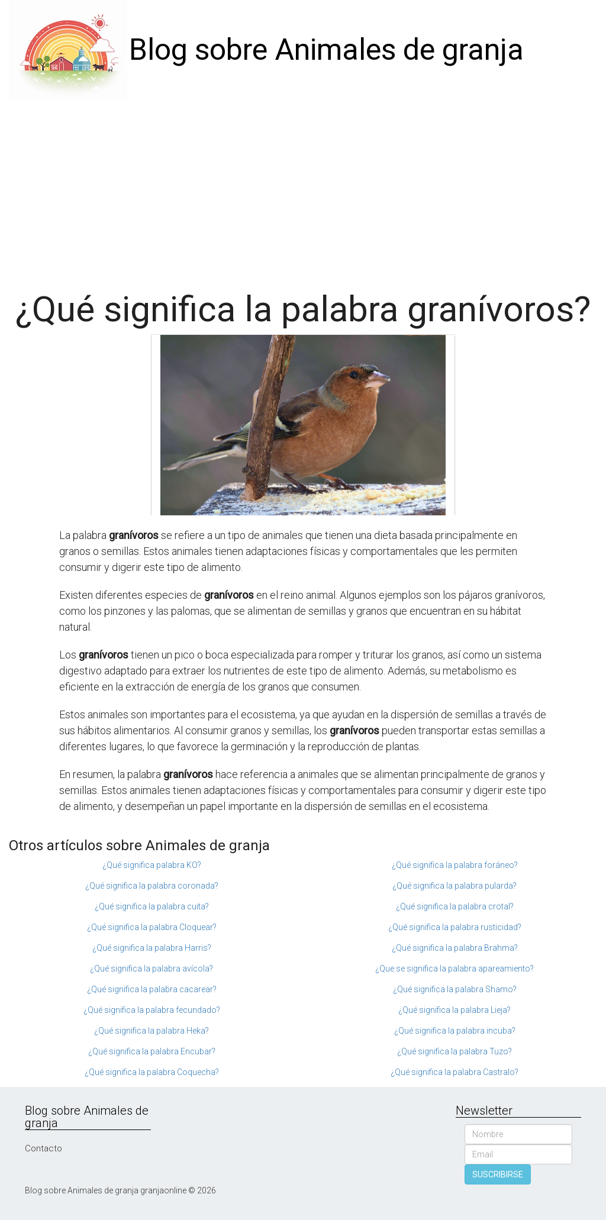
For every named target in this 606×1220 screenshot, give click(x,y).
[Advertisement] (303, 189)
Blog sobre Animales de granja (326, 50)
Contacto (43, 1148)
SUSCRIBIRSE (497, 1174)
